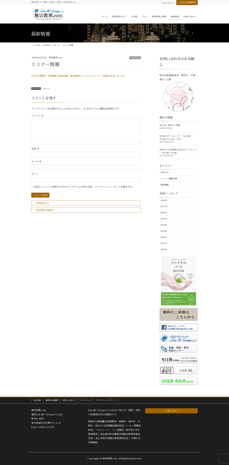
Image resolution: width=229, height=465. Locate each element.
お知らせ (135, 58)
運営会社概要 (52, 400)
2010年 (164, 249)
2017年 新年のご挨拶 (170, 125)
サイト (34, 174)
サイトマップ (85, 400)
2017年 (164, 206)
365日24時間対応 (188, 2)
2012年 (164, 237)
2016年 (164, 213)
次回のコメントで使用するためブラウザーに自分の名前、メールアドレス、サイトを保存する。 (84, 187)
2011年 (164, 243)
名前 (35, 149)
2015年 (164, 219)
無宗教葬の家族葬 (44, 210)
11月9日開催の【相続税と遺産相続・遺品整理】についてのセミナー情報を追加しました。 (78, 76)
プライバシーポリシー (106, 400)
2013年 (164, 231)
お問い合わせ (68, 400)
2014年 (164, 225)
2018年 (164, 200)
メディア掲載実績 (169, 179)
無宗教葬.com (42, 203)
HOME (37, 400)
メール (36, 161)
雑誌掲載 (165, 185)
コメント (37, 116)
